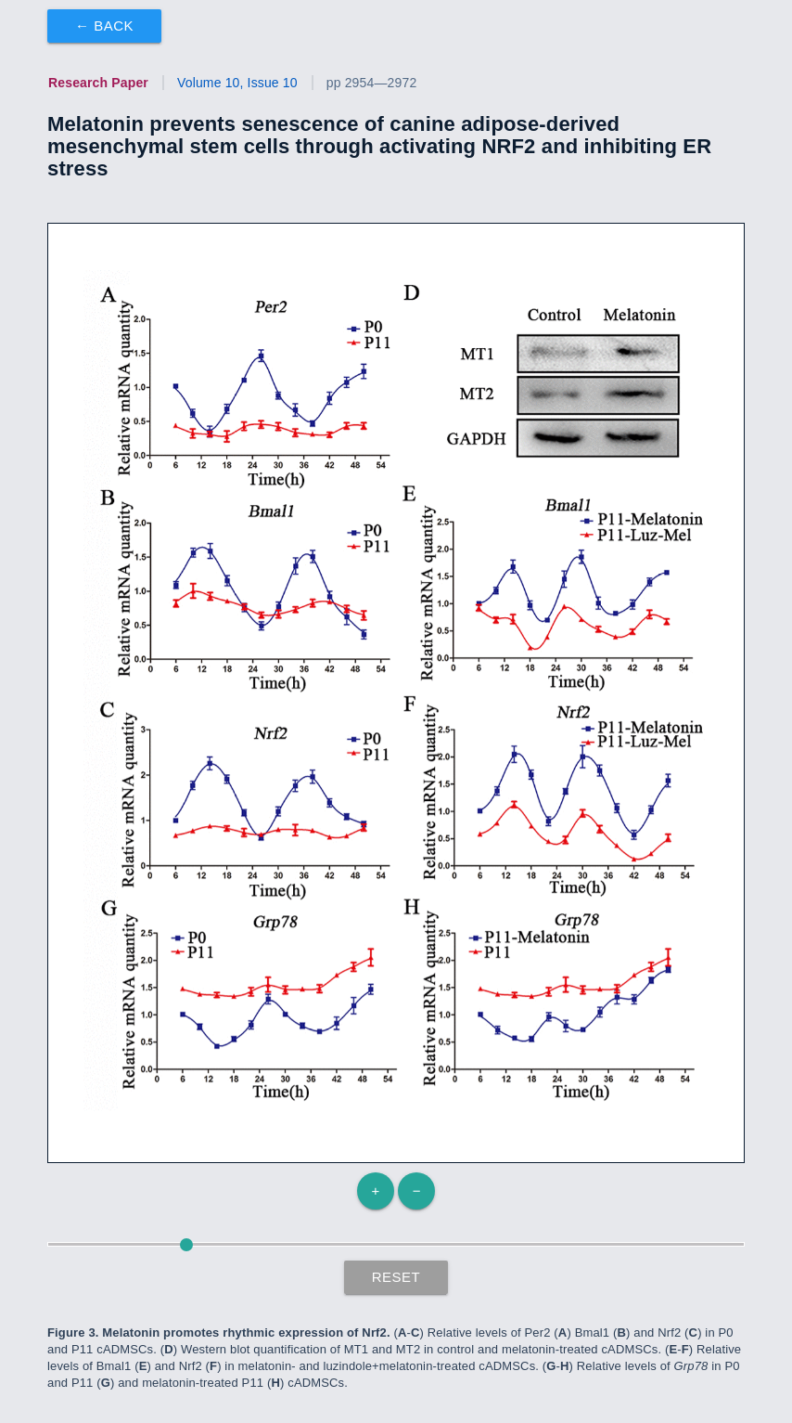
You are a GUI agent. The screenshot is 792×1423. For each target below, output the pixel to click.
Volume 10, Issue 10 (237, 82)
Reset (396, 1277)
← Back (104, 25)
